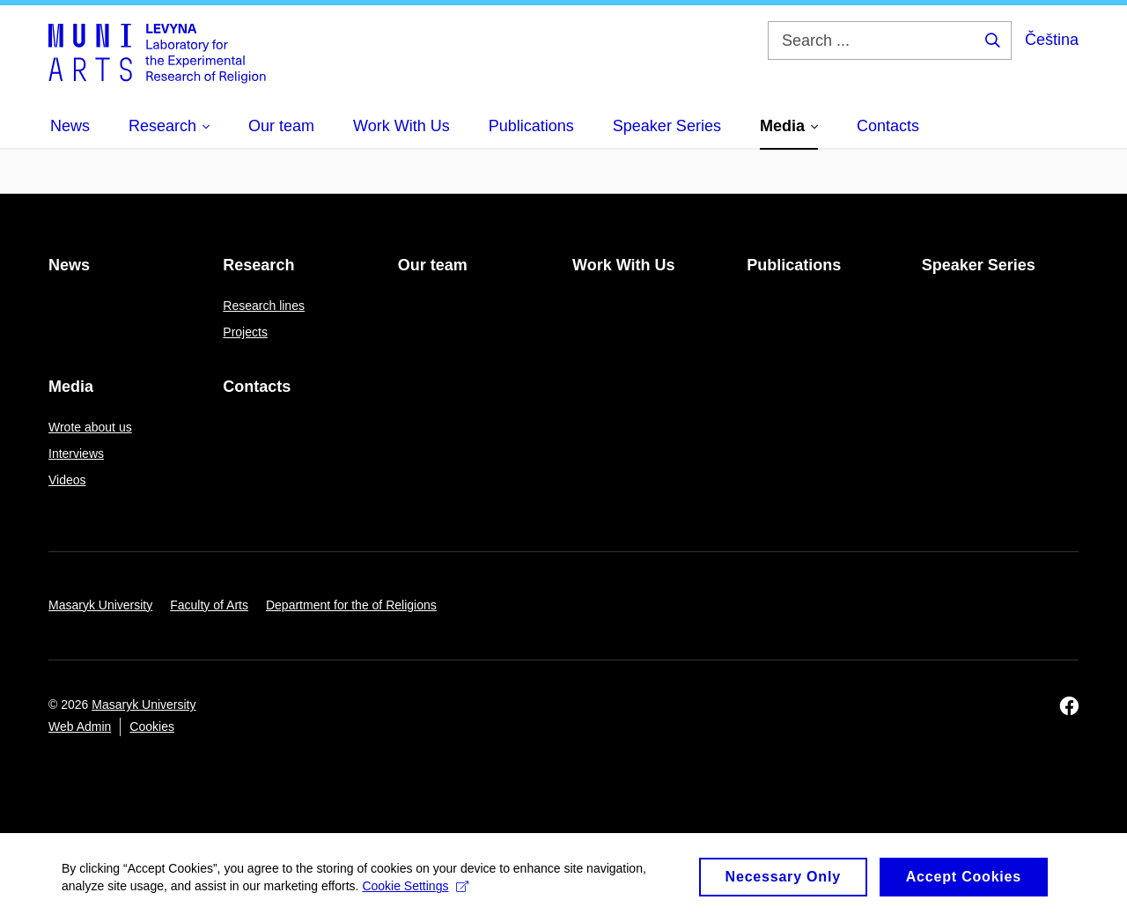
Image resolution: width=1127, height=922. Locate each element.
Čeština (1052, 39)
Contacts (257, 386)
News (69, 265)
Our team (433, 265)
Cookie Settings (415, 895)
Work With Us (623, 265)
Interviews (76, 453)
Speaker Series (978, 265)
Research (258, 265)
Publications (794, 265)
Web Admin (79, 726)
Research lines (264, 306)
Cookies (151, 726)
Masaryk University (100, 605)
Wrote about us (90, 427)
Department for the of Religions (351, 605)
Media (70, 386)
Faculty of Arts (209, 605)
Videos (67, 480)
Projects (245, 332)
